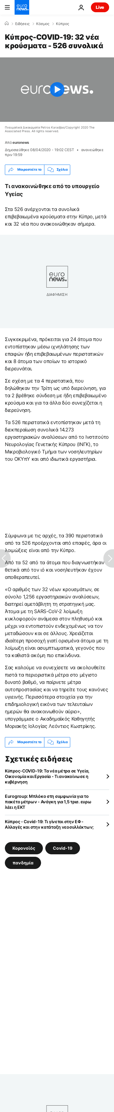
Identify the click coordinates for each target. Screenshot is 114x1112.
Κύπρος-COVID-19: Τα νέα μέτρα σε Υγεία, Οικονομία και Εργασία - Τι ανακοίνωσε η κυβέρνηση (47, 776)
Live (100, 7)
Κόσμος (42, 24)
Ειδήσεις (22, 24)
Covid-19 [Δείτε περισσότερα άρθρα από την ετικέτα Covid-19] (62, 847)
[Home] (7, 23)
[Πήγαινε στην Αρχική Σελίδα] (22, 7)
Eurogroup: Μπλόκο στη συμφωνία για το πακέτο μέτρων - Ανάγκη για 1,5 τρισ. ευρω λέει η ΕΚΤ (48, 802)
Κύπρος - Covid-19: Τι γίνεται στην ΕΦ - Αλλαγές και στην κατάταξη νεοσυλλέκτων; (49, 824)
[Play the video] (57, 89)
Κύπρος (62, 24)
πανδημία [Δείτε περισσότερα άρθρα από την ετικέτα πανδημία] (22, 862)
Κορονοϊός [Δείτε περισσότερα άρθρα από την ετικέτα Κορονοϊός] (23, 847)
